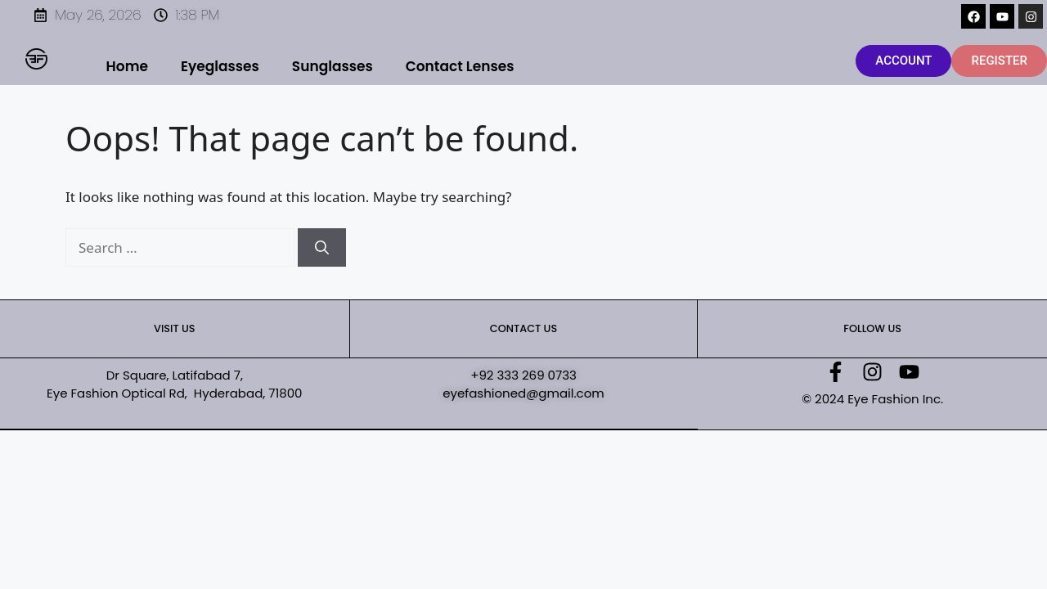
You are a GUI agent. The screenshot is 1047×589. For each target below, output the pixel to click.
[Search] (322, 248)
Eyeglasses (220, 66)
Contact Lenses (460, 66)
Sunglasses (332, 66)
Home (127, 66)
